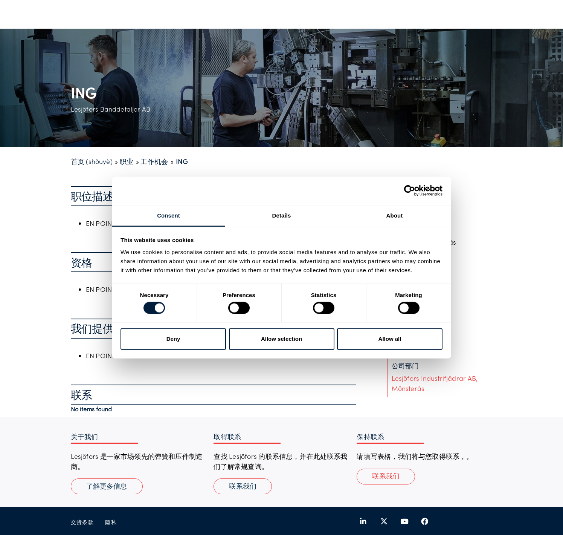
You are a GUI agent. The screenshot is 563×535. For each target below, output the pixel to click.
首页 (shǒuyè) (92, 161)
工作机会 (154, 161)
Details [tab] (281, 215)
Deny (173, 339)
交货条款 (82, 522)
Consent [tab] (168, 215)
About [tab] (394, 215)
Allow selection (281, 339)
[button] (386, 476)
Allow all (389, 339)
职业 (126, 161)
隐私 (111, 522)
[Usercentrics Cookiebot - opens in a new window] (409, 190)
